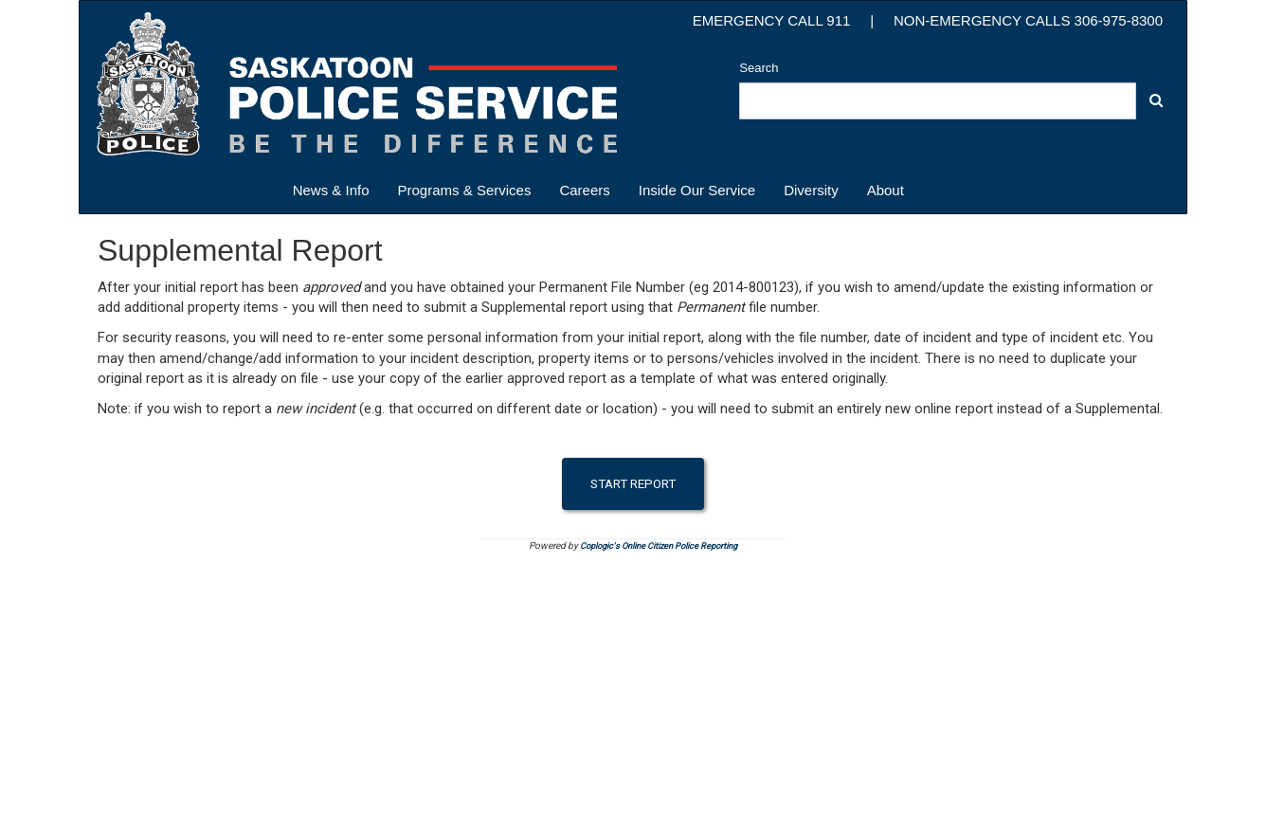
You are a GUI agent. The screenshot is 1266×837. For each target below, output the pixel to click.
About (885, 190)
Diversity (811, 190)
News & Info (331, 190)
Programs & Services (465, 190)
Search (758, 68)
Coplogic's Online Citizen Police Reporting (658, 546)
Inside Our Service (697, 190)
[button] (1156, 100)
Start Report (633, 483)
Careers (584, 190)
